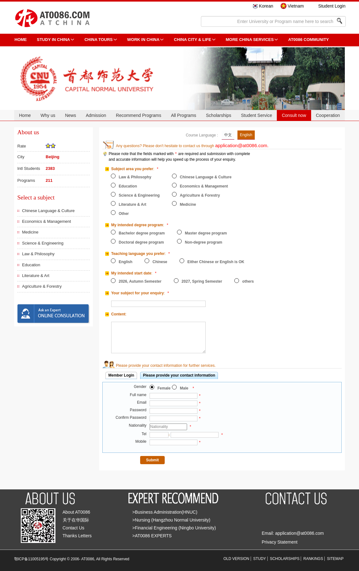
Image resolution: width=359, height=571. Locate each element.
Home (25, 115)
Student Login (331, 6)
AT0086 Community (308, 39)
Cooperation (328, 115)
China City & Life (192, 39)
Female (163, 388)
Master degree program (206, 233)
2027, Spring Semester (202, 281)
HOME (20, 39)
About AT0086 (76, 512)
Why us (48, 115)
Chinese (159, 262)
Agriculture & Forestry (42, 286)
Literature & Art (35, 275)
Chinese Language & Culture (48, 210)
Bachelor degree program (142, 233)
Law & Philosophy (38, 253)
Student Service (256, 115)
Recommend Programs (138, 115)
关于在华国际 (76, 519)
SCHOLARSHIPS (284, 559)
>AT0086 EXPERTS (152, 535)
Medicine (30, 232)
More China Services (250, 39)
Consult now (294, 115)
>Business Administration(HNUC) (164, 512)
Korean (266, 6)
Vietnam (296, 6)
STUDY (259, 559)
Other (124, 213)
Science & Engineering (43, 243)
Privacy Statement (280, 542)
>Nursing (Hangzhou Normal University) (171, 519)
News (70, 115)
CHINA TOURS (98, 39)
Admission (96, 115)
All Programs (183, 115)
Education (31, 264)
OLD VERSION (236, 559)
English (246, 135)
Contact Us (73, 527)
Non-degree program (203, 242)
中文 (228, 135)
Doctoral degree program (141, 242)
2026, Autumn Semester (140, 281)
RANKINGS (313, 559)
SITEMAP (335, 559)
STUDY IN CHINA (53, 39)
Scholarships (218, 115)
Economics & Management (46, 221)
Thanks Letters (77, 535)
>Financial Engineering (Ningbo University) (174, 527)
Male (184, 388)
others (248, 281)
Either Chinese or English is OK (215, 262)
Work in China (143, 39)
